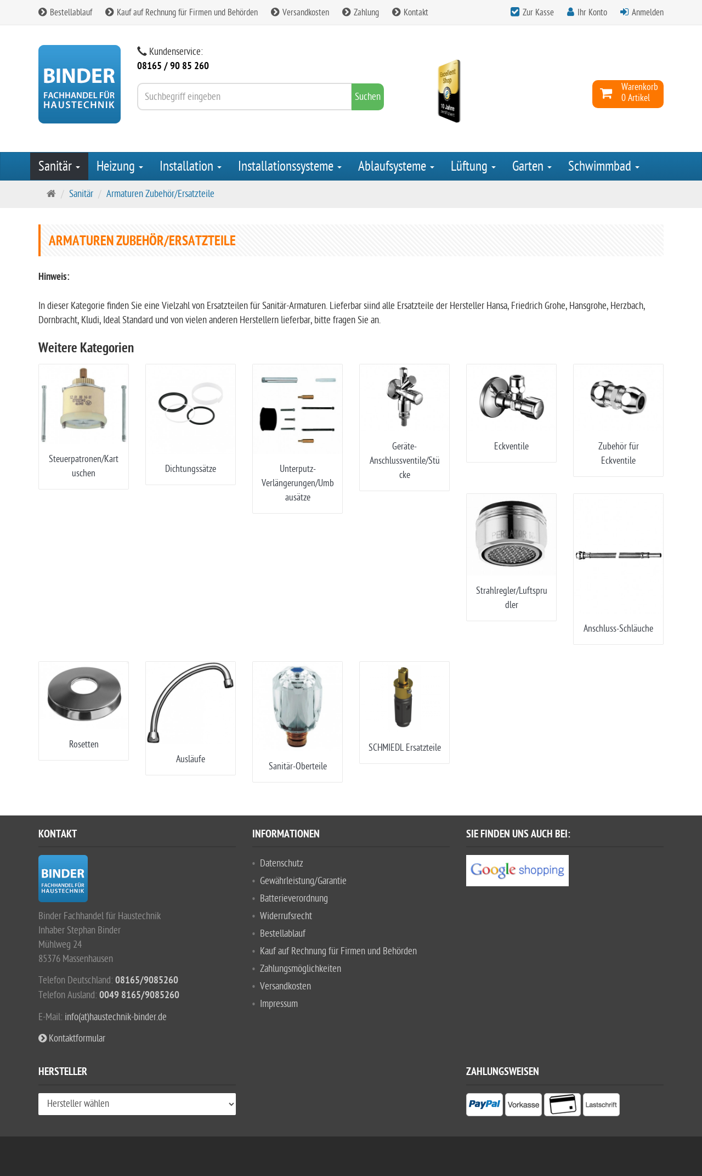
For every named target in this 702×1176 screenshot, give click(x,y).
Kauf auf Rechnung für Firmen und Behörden (181, 13)
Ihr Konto (592, 13)
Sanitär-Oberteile (298, 766)
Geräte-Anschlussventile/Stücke (405, 460)
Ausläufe (190, 759)
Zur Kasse (538, 13)
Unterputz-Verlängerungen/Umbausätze (298, 483)
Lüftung (473, 166)
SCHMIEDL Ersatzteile (405, 747)
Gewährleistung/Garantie (303, 881)
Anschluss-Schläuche (618, 628)
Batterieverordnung (294, 898)
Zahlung (360, 13)
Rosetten (84, 744)
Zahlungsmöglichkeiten (300, 969)
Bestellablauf (65, 13)
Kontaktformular (71, 1038)
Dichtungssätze (190, 469)
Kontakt (410, 13)
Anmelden (648, 13)
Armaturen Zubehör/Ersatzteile (160, 194)
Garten (532, 166)
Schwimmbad (603, 166)
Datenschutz (281, 863)
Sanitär (59, 166)
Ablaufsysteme (396, 166)
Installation (191, 166)
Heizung (120, 166)
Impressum (279, 1004)
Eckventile (511, 446)
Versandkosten (300, 13)
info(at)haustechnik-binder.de (116, 1017)
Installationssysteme (290, 166)
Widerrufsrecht (286, 916)
